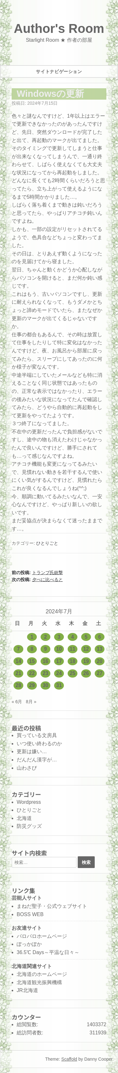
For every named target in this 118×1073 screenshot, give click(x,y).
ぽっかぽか (29, 944)
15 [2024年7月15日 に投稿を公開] (32, 661)
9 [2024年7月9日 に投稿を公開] (45, 649)
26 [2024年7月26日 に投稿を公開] (86, 673)
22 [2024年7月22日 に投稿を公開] (32, 673)
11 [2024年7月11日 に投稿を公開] (73, 649)
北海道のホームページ (42, 974)
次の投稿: (37, 579)
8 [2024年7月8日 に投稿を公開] (32, 649)
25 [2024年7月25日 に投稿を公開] (73, 673)
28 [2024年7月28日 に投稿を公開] (18, 685)
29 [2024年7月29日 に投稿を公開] (32, 685)
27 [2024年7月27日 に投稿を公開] (100, 673)
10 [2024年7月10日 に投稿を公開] (59, 649)
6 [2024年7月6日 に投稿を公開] (99, 637)
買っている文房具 (37, 735)
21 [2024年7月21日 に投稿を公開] (18, 673)
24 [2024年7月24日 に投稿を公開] (59, 673)
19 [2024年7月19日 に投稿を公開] (86, 661)
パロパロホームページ (42, 936)
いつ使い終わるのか (39, 743)
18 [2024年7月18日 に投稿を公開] (73, 661)
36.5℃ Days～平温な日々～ (48, 952)
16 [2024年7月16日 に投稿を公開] (45, 661)
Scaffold (69, 1059)
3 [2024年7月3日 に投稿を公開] (59, 637)
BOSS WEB (30, 914)
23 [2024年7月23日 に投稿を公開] (45, 673)
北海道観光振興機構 (39, 982)
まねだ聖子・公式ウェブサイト (52, 906)
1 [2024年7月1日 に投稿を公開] (32, 637)
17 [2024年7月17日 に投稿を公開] (59, 661)
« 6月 (17, 701)
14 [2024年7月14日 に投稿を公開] (18, 661)
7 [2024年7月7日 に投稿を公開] (18, 649)
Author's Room (59, 28)
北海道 (24, 818)
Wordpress (29, 802)
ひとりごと (47, 543)
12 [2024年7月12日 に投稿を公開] (86, 649)
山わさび (27, 768)
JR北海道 (27, 990)
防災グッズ (29, 826)
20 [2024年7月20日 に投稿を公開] (100, 661)
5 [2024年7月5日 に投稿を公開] (86, 637)
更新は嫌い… (32, 751)
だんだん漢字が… (37, 759)
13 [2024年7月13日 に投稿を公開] (100, 649)
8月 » (31, 701)
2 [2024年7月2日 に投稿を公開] (45, 637)
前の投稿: (37, 572)
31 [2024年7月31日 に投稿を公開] (59, 685)
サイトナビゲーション (59, 71)
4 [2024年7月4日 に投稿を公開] (72, 637)
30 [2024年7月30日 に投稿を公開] (45, 685)
